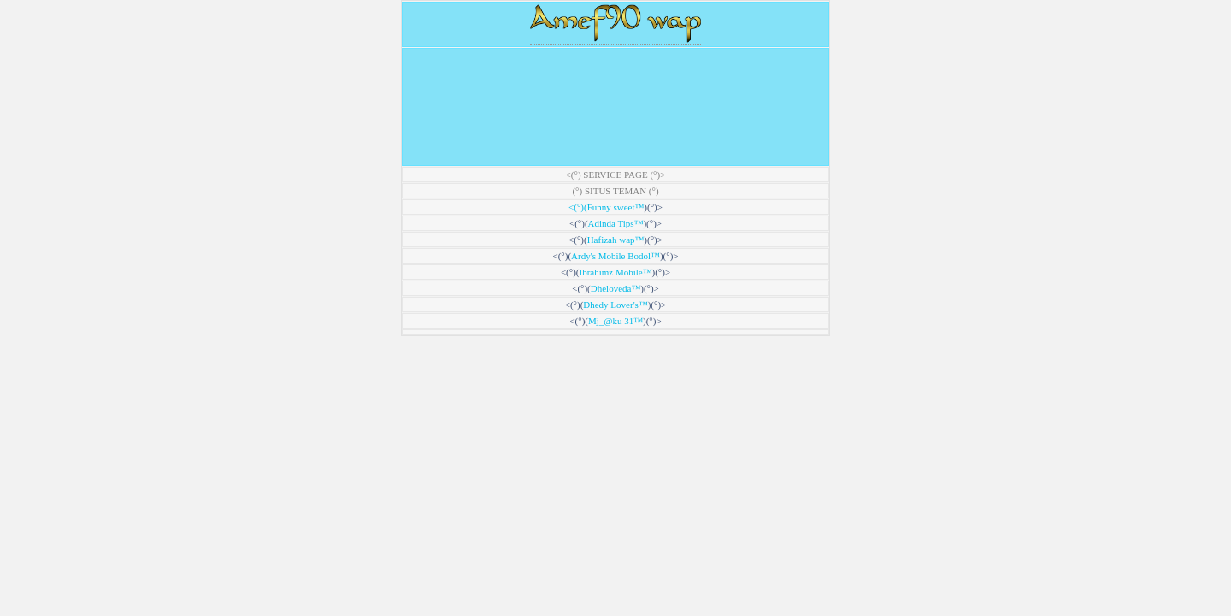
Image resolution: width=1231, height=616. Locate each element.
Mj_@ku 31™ (615, 321)
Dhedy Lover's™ (615, 304)
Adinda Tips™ (616, 223)
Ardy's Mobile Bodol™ (615, 256)
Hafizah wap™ (616, 239)
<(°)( (577, 207)
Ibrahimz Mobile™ (615, 272)
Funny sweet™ (616, 207)
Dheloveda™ (615, 288)
